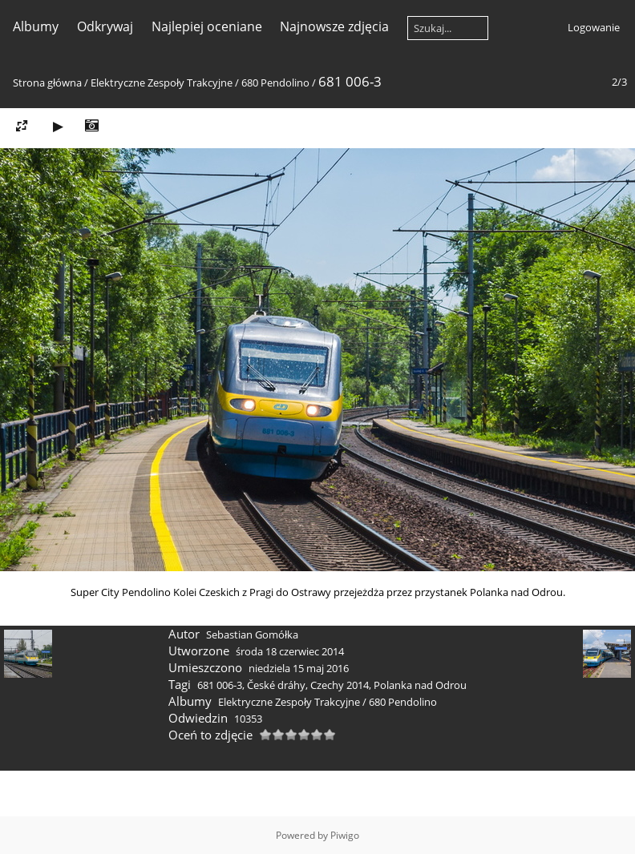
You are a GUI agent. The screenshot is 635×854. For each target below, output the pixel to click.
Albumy (36, 26)
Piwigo (344, 835)
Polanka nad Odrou (420, 685)
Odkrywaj (105, 26)
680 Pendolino (275, 82)
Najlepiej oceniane (207, 26)
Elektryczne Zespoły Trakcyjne (162, 82)
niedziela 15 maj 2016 (299, 668)
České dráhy (276, 685)
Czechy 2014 (339, 685)
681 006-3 (219, 685)
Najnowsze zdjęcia (334, 26)
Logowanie (594, 27)
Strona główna (47, 82)
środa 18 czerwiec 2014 (290, 651)
